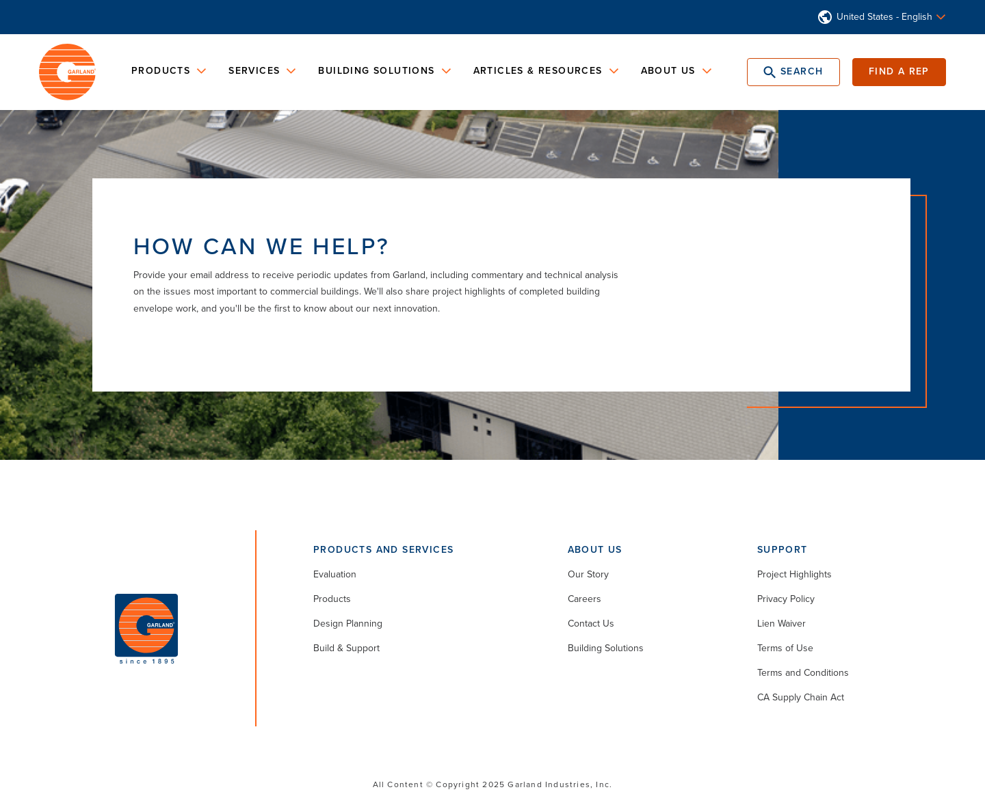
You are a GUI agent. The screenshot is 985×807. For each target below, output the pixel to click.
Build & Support (346, 648)
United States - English (884, 17)
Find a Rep (899, 71)
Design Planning (347, 623)
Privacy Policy (786, 599)
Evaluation (334, 574)
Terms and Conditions (803, 673)
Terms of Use (785, 648)
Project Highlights (794, 574)
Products (332, 599)
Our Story (588, 574)
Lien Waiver (781, 623)
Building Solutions (606, 648)
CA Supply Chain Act (800, 697)
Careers (584, 599)
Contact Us (591, 623)
